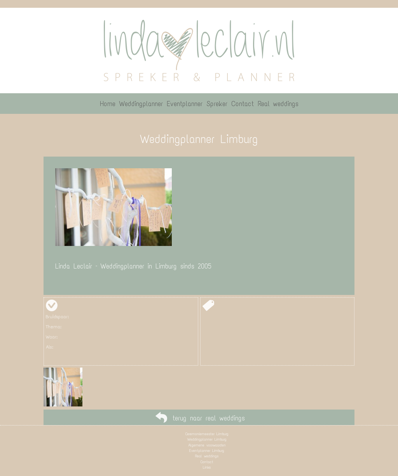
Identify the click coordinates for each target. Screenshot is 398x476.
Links (207, 467)
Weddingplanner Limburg (207, 439)
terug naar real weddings (209, 418)
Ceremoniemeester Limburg (207, 433)
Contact (207, 461)
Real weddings (206, 456)
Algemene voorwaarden (207, 445)
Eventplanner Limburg (206, 450)
